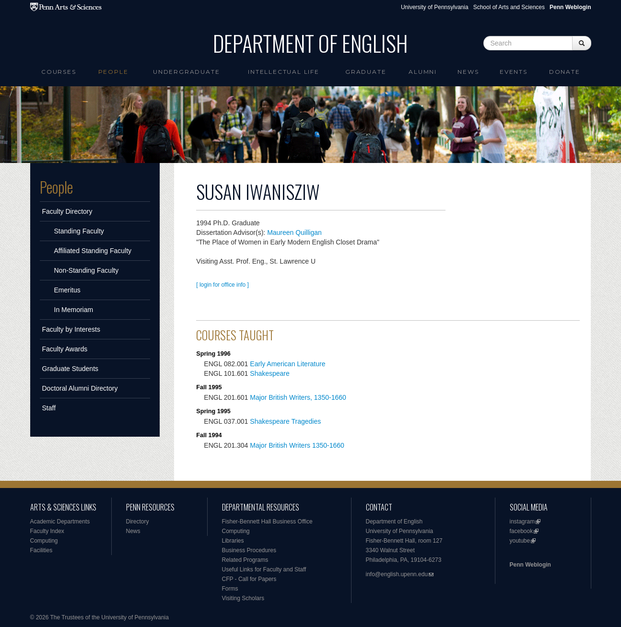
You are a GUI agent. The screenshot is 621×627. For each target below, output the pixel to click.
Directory (137, 521)
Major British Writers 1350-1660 (297, 445)
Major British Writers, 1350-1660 (298, 397)
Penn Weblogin (530, 564)
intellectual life (283, 71)
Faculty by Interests (71, 329)
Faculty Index (47, 531)
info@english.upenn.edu (397, 574)
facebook (521, 531)
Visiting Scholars (243, 598)
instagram (522, 521)
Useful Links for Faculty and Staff (264, 569)
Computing (44, 540)
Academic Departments (60, 521)
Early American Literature (287, 364)
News (468, 71)
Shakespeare (270, 373)
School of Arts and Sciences (509, 7)
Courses (58, 71)
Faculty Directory (67, 211)
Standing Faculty (79, 231)
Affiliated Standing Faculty (93, 251)
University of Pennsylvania (435, 7)
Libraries (233, 540)
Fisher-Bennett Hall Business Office (267, 521)
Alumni (423, 71)
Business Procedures (249, 550)
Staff (49, 408)
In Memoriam (74, 310)
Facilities (41, 550)
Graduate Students (70, 368)
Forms (230, 588)
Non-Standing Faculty (86, 270)
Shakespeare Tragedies (285, 421)
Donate (564, 71)
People (113, 71)
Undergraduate (186, 71)
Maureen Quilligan (294, 232)
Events (513, 71)
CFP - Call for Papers (249, 579)
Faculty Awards (65, 349)
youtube (520, 540)
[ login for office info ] (222, 284)
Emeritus (67, 290)
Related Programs (245, 560)
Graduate (365, 71)
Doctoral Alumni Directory (80, 388)
